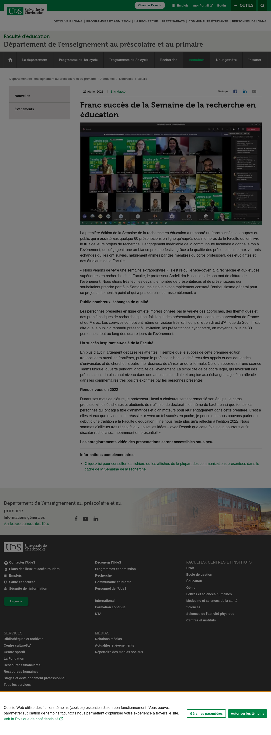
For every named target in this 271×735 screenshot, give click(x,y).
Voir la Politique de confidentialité (31, 719)
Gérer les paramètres (206, 713)
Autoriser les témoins (247, 713)
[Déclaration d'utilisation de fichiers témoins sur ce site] (135, 713)
